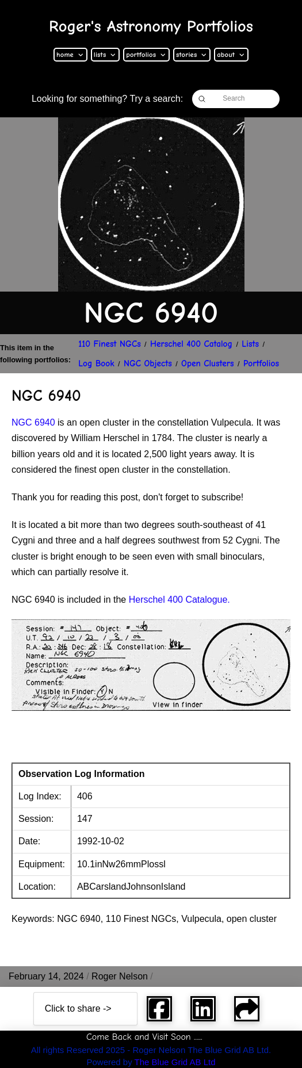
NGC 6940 (33, 422)
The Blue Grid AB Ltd (175, 1062)
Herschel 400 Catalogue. (179, 599)
